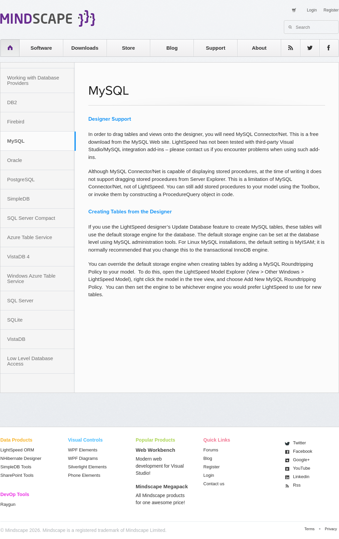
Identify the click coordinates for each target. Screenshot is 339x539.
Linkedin (301, 476)
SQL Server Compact (31, 218)
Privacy (331, 529)
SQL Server (20, 300)
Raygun (8, 504)
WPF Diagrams (83, 458)
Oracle (14, 160)
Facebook (302, 451)
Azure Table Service (29, 237)
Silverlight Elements (87, 466)
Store (128, 48)
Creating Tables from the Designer (130, 211)
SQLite (15, 320)
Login (312, 10)
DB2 (12, 102)
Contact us (213, 483)
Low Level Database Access (30, 361)
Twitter (299, 442)
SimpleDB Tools (15, 466)
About (259, 48)
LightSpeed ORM (17, 449)
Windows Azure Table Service (31, 278)
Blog (172, 48)
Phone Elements (84, 475)
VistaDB (16, 339)
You (301, 468)
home (6, 48)
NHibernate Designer (20, 458)
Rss (296, 485)
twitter (306, 48)
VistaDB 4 (18, 256)
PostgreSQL (21, 179)
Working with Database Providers (33, 80)
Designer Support (109, 119)
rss (287, 48)
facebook (326, 48)
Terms (309, 529)
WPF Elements (82, 449)
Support (215, 48)
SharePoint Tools (16, 475)
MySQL (16, 141)
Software (41, 48)
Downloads (84, 48)
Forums (210, 449)
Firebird (15, 121)
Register (331, 10)
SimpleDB (18, 199)
